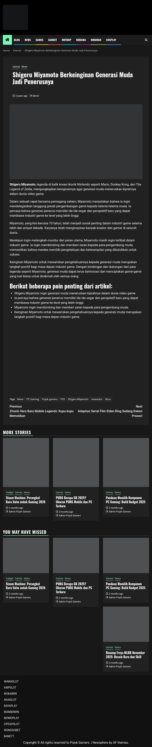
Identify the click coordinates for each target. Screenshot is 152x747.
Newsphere (100, 742)
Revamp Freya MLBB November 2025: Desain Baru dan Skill (125, 654)
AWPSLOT (10, 687)
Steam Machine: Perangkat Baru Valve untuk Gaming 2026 (25, 499)
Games (39, 40)
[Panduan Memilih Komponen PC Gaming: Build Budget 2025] (126, 462)
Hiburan (96, 40)
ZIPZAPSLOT (12, 724)
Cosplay (111, 40)
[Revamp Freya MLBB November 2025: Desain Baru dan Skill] (126, 624)
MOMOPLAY (11, 718)
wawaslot (96, 399)
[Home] (7, 40)
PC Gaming (32, 399)
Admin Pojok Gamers (20, 511)
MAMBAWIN (11, 711)
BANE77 (9, 736)
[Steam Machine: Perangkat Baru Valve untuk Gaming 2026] (26, 462)
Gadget (52, 40)
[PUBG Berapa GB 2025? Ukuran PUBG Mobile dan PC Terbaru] (76, 462)
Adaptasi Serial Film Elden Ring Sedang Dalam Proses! (109, 411)
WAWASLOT (11, 681)
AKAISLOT (10, 699)
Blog (17, 40)
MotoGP (66, 40)
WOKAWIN (10, 693)
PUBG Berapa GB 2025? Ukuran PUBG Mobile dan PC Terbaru (74, 501)
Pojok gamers (50, 399)
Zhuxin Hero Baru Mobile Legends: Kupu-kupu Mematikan (43, 411)
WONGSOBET (12, 730)
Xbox (108, 399)
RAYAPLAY (10, 705)
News (28, 40)
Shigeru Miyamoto (78, 399)
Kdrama (81, 40)
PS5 (63, 399)
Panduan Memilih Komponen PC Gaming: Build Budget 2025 (125, 499)
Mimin (36, 96)
